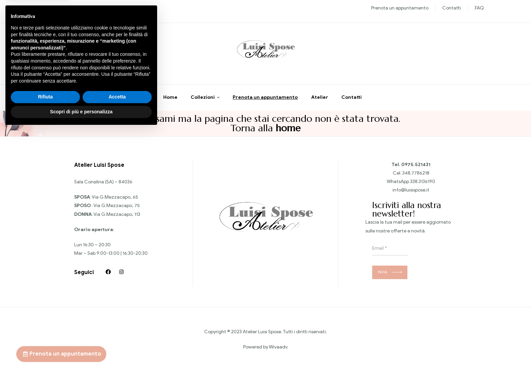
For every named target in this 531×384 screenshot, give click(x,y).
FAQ (479, 8)
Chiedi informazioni (80, 57)
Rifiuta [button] (45, 351)
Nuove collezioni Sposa (71, 8)
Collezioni (203, 103)
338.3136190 (422, 187)
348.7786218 (415, 178)
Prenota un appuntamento (399, 8)
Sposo (106, 8)
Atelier (319, 103)
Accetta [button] (117, 351)
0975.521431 (415, 170)
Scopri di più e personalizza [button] (81, 365)
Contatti (451, 8)
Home (170, 103)
